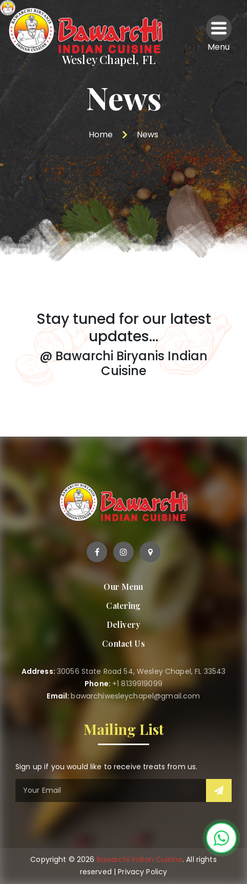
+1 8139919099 (137, 684)
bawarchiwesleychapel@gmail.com (135, 696)
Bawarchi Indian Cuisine (139, 859)
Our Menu (123, 586)
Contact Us (123, 643)
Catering (123, 605)
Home (101, 134)
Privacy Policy (142, 872)
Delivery (123, 624)
